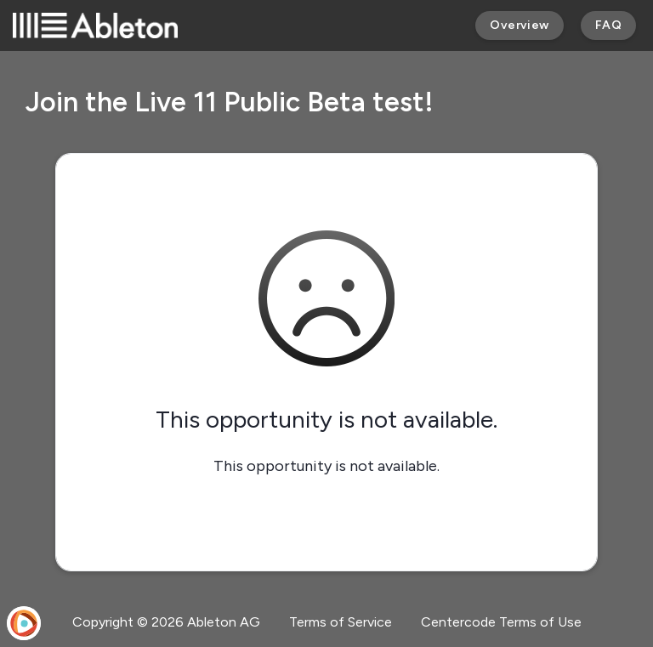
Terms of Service (340, 622)
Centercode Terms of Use (501, 622)
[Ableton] (95, 25)
